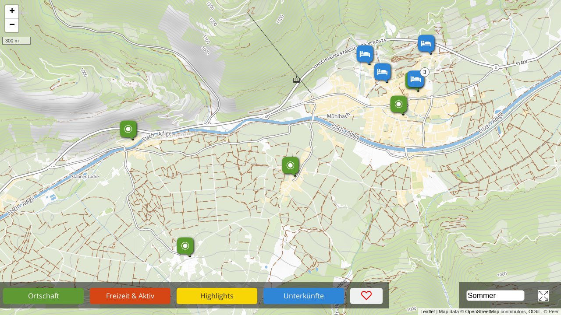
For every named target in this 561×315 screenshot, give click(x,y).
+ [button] (12, 11)
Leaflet (427, 311)
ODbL (535, 311)
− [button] (12, 25)
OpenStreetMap (482, 311)
